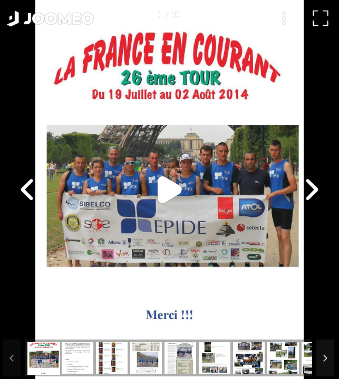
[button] (28, 324)
